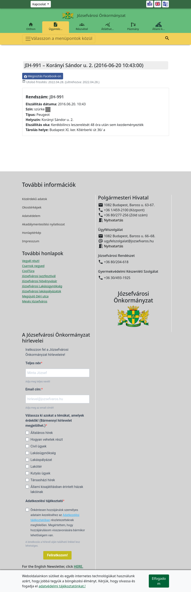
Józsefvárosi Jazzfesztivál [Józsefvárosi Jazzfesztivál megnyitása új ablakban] (39, 276)
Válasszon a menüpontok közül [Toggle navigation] (58, 38)
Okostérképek (32, 207)
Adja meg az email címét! (40, 407)
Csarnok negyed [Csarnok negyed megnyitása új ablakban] (33, 266)
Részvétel (82, 26)
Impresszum (30, 241)
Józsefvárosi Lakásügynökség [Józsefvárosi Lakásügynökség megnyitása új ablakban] (42, 286)
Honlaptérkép (31, 233)
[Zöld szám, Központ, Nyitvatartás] (41, 4)
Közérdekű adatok (34, 199)
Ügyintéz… (56, 26)
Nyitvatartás (113, 220)
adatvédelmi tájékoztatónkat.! (62, 586)
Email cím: (33, 389)
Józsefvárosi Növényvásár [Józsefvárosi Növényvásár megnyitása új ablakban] (39, 281)
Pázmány (133, 26)
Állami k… (158, 26)
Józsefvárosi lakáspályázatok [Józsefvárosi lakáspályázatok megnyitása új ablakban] (41, 291)
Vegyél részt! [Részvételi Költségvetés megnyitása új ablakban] (30, 261)
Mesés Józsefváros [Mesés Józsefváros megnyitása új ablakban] (34, 301)
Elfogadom (159, 581)
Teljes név (33, 363)
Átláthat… (107, 26)
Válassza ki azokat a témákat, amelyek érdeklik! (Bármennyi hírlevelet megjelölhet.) (55, 420)
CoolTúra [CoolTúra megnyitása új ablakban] (28, 271)
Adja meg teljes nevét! (38, 381)
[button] (167, 38)
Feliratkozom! (57, 555)
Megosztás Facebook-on (42, 76)
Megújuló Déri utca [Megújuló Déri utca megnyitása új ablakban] (35, 296)
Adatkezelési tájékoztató (44, 501)
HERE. (78, 566)
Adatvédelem (31, 216)
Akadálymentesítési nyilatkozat (43, 224)
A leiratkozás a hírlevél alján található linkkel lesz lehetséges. (53, 544)
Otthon (31, 26)
